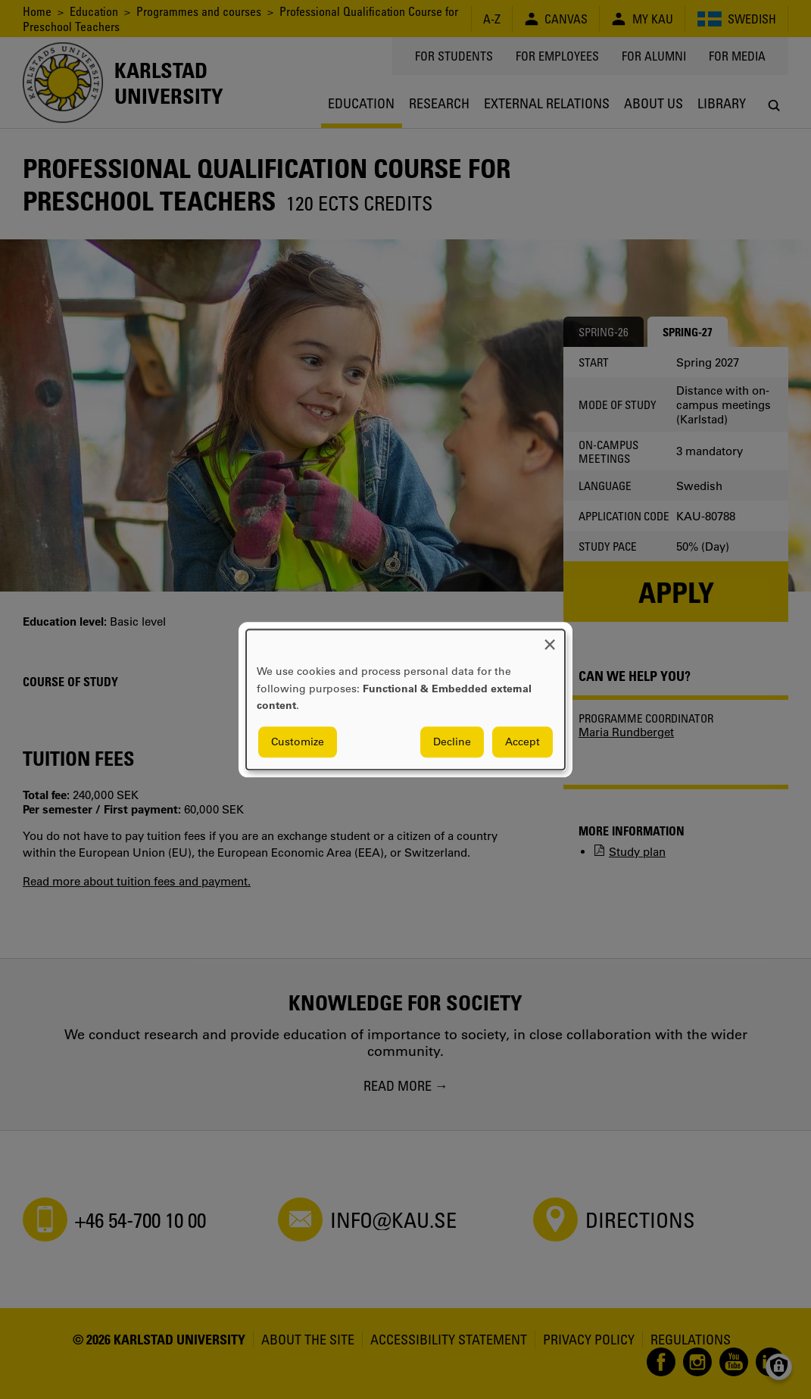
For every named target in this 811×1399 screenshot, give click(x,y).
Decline (452, 741)
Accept (522, 741)
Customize (297, 741)
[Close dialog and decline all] (550, 638)
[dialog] (405, 699)
